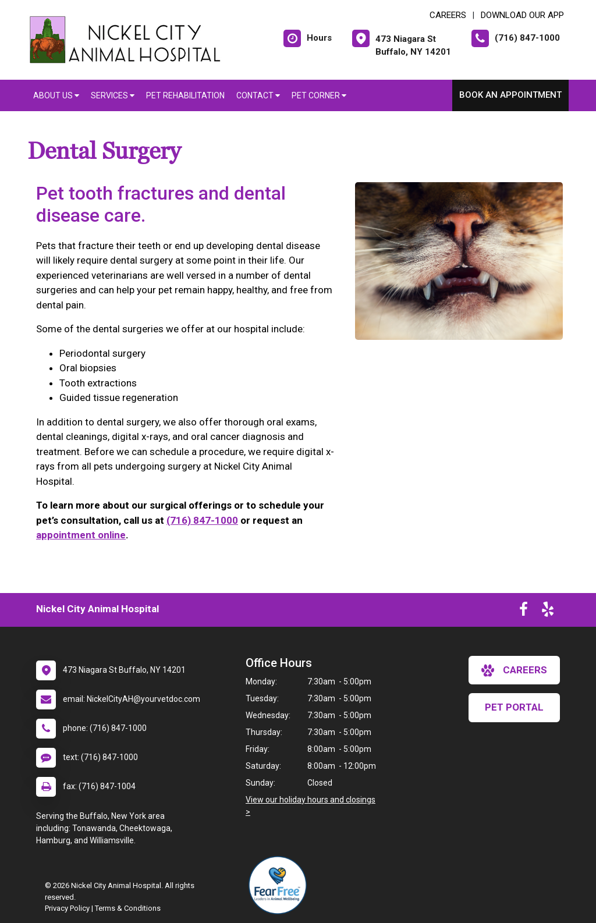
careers (514, 670)
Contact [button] (258, 95)
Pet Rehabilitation (185, 95)
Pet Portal (514, 707)
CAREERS (448, 15)
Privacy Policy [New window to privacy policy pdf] (67, 908)
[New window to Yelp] (547, 611)
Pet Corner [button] (319, 95)
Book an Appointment (510, 95)
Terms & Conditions (128, 908)
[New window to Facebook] (523, 611)
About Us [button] (56, 95)
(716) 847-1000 (202, 520)
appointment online (81, 535)
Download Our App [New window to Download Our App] (522, 15)
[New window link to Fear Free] (281, 885)
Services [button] (112, 95)
